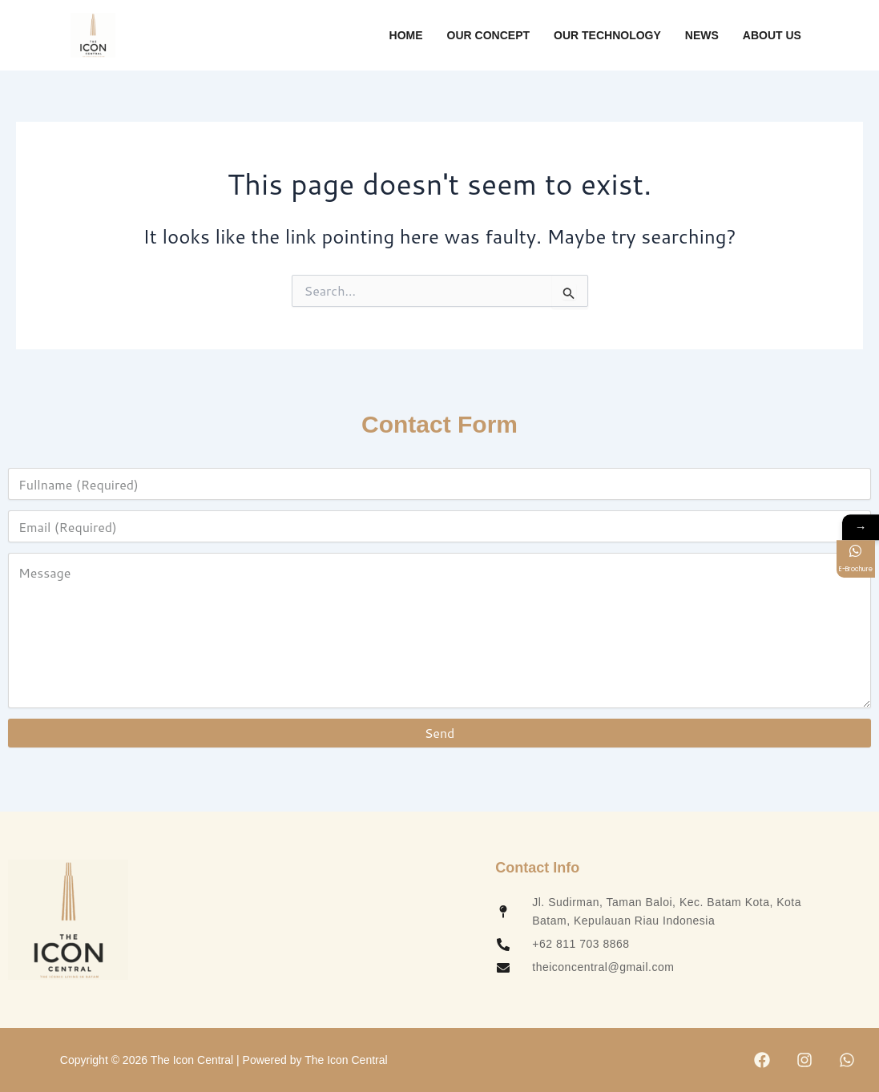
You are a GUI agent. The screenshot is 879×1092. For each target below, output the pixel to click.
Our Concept (488, 35)
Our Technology (607, 35)
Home (406, 35)
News (702, 35)
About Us (772, 35)
